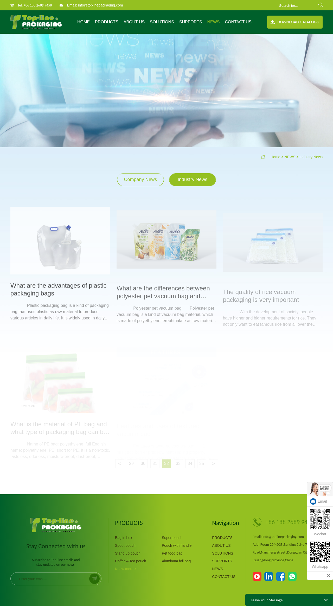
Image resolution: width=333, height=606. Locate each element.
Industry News (311, 157)
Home (83, 22)
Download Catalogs (295, 22)
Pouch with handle (176, 545)
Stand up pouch (127, 553)
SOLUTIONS (162, 22)
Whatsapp (320, 555)
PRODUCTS (106, 22)
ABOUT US (134, 22)
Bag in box (123, 538)
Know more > (126, 569)
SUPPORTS (190, 22)
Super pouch (172, 538)
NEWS (213, 22)
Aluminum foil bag (176, 561)
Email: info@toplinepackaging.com (95, 5)
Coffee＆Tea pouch (130, 561)
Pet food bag (172, 553)
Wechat (320, 522)
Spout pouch (125, 545)
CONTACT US (238, 22)
